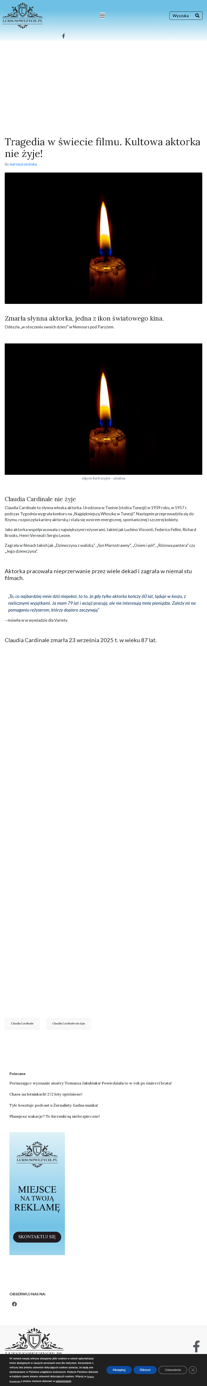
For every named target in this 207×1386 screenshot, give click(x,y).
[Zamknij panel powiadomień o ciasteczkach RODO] (192, 1368)
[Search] (197, 16)
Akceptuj (112, 1368)
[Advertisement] (103, 76)
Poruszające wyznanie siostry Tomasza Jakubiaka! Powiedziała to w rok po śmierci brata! (90, 1083)
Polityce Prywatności (67, 1377)
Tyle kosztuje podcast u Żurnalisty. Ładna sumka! (53, 1105)
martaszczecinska (23, 164)
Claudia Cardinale (22, 1023)
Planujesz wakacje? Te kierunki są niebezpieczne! (54, 1116)
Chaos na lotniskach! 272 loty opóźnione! (45, 1094)
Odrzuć (140, 1368)
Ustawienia (170, 1368)
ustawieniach (40, 1381)
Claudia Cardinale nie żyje (68, 1023)
